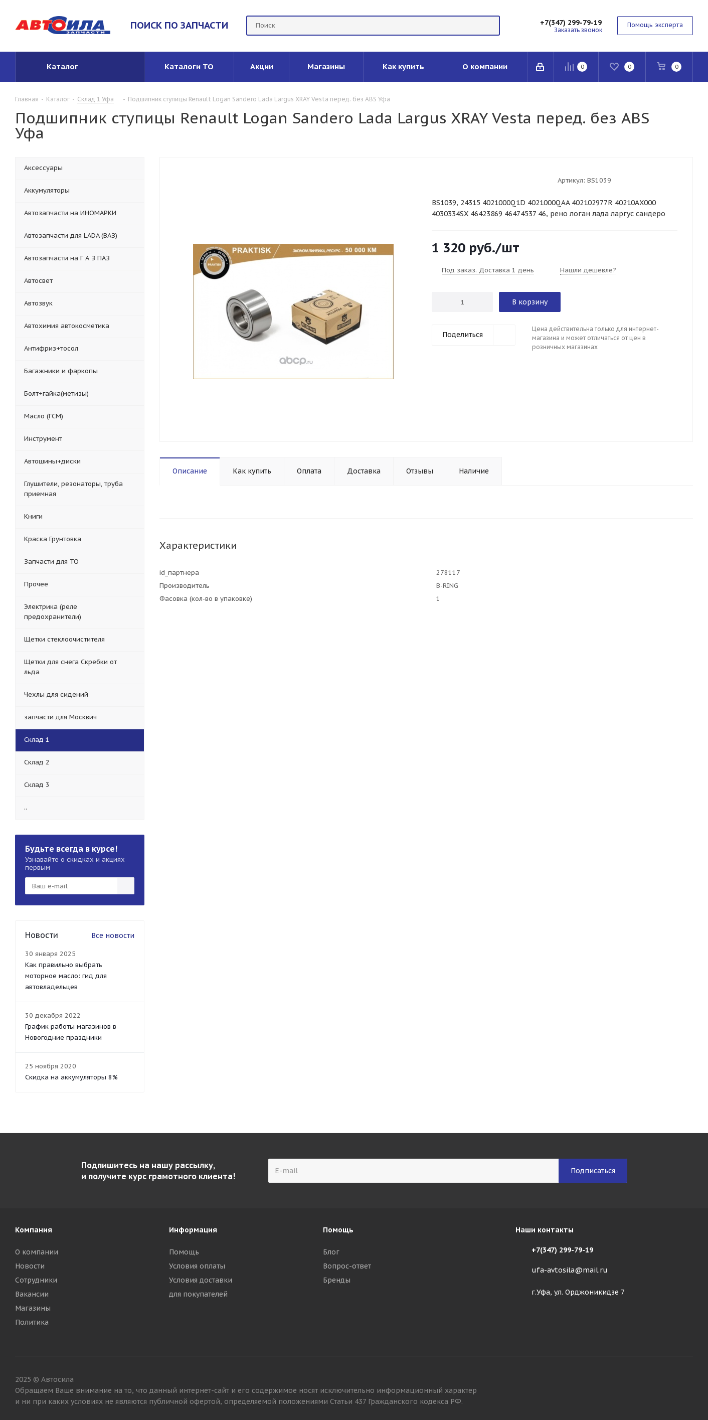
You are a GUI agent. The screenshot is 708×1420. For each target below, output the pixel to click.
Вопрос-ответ (347, 1266)
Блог (331, 1251)
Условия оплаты (197, 1266)
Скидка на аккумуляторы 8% (71, 1077)
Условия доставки (200, 1280)
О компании (36, 1251)
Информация (193, 1229)
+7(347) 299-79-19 (571, 22)
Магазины (33, 1308)
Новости (30, 1266)
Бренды (336, 1280)
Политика (32, 1322)
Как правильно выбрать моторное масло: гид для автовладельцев (66, 976)
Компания (33, 1229)
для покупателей (198, 1294)
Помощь (184, 1251)
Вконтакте (685, 1381)
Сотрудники (36, 1280)
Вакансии (32, 1294)
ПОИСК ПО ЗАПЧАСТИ (179, 25)
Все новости (112, 935)
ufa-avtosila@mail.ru (570, 1270)
